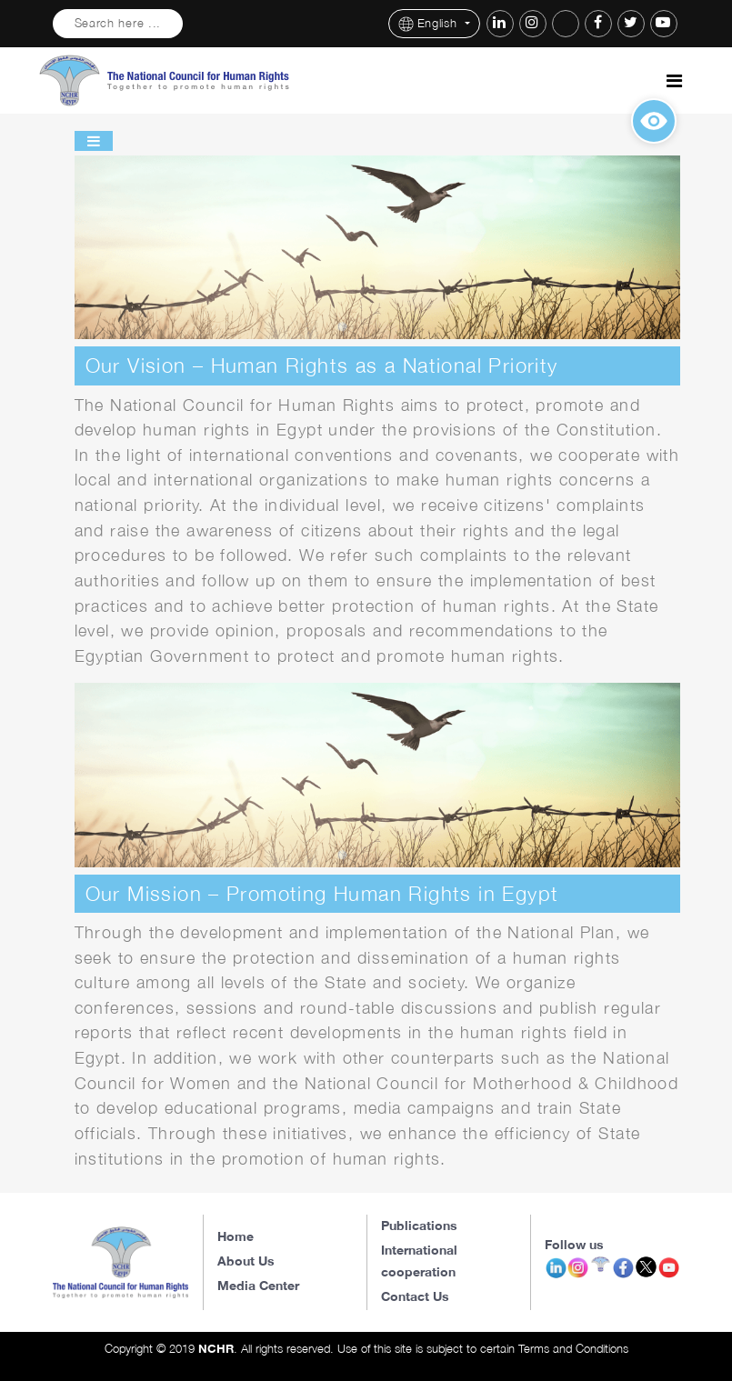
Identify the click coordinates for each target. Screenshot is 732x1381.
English (430, 24)
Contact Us (415, 1296)
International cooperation (419, 1260)
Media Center (258, 1285)
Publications (419, 1225)
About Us (246, 1260)
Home (235, 1236)
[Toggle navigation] (674, 81)
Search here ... (118, 23)
